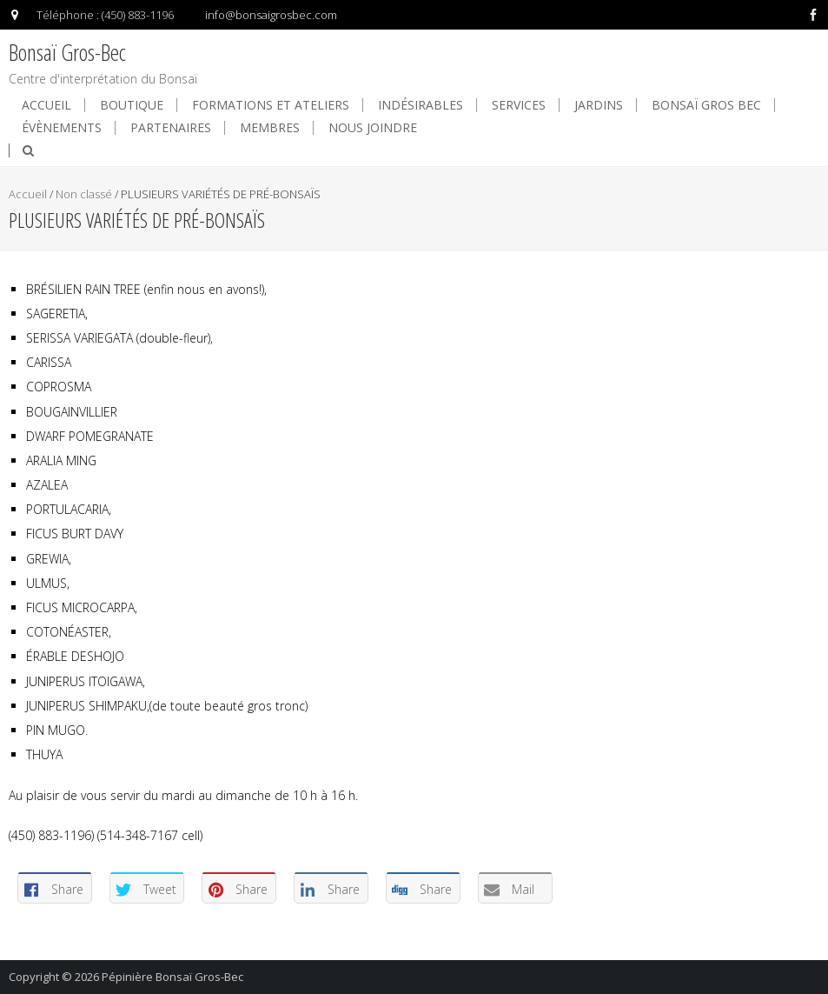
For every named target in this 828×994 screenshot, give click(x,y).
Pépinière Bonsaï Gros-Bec (172, 976)
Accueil (46, 105)
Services (519, 105)
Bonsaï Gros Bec (706, 105)
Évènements (62, 128)
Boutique (131, 105)
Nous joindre (372, 128)
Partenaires (170, 128)
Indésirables (420, 105)
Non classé (84, 194)
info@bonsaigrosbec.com (271, 15)
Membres (270, 128)
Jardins (598, 105)
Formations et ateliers (270, 105)
